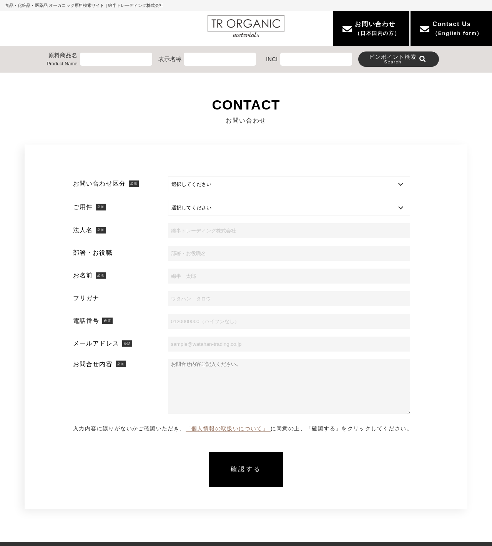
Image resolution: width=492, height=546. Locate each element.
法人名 (89, 230)
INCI (272, 59)
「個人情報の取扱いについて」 (228, 428)
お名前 (89, 275)
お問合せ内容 (99, 364)
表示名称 (169, 59)
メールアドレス (102, 343)
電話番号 (93, 320)
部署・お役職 (93, 252)
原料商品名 (62, 60)
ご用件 (89, 207)
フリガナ (86, 298)
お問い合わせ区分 (106, 183)
